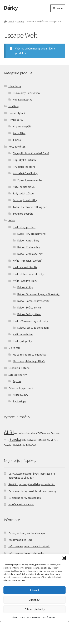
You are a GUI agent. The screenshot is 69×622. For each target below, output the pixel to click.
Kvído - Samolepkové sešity (33, 301)
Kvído (11, 220)
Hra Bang (13, 106)
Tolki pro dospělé (23, 213)
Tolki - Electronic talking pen (30, 207)
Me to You (14, 347)
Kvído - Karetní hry (28, 240)
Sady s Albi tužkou (23, 193)
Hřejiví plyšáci (16, 113)
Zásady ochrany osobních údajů (41, 617)
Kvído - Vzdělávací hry (29, 254)
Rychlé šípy (19, 401)
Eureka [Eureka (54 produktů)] (15, 439)
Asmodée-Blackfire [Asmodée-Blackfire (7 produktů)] (25, 433)
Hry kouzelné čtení (24, 166)
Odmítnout (34, 599)
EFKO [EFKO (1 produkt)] (58, 433)
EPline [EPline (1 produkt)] (6, 440)
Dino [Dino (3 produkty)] (53, 433)
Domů (11, 21)
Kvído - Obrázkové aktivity (28, 274)
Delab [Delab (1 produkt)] (48, 433)
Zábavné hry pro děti (20, 388)
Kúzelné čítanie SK (24, 187)
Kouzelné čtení (17, 146)
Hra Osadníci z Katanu (21, 504)
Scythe (17, 381)
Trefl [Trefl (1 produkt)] (34, 445)
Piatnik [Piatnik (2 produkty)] (50, 440)
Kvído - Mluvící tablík (25, 267)
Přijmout (34, 590)
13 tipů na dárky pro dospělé (25, 497)
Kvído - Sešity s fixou (29, 314)
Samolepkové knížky (25, 200)
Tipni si (17, 139)
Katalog (20, 21)
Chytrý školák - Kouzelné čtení (31, 153)
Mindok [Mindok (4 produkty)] (43, 439)
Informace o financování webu (26, 553)
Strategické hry (17, 374)
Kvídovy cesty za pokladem (33, 327)
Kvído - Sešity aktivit (29, 307)
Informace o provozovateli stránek (29, 546)
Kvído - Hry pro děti (24, 227)
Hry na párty (15, 119)
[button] (64, 558)
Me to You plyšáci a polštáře (29, 361)
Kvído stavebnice (23, 334)
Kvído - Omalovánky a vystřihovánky (38, 294)
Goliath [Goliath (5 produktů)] (25, 439)
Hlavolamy (14, 86)
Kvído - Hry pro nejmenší (31, 233)
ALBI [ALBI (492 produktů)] (9, 432)
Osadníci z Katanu (18, 368)
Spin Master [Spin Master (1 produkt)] (21, 445)
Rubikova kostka (22, 99)
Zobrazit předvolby (34, 609)
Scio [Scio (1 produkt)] (14, 445)
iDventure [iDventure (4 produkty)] (34, 439)
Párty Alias (19, 133)
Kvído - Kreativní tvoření (27, 260)
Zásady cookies (18, 617)
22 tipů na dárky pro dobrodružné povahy (32, 491)
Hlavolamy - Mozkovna (26, 93)
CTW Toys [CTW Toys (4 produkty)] (41, 433)
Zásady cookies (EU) (20, 539)
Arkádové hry (20, 394)
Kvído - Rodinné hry (28, 247)
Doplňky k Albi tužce (25, 160)
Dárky (11, 7)
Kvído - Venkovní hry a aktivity (30, 321)
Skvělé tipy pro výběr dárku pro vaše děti (31, 484)
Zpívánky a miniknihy (29, 180)
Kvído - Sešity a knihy (25, 280)
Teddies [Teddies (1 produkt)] (29, 445)
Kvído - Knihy (25, 287)
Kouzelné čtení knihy (25, 173)
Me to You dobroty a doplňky (29, 354)
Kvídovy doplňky (22, 341)
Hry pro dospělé (22, 126)
